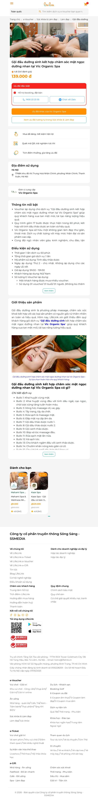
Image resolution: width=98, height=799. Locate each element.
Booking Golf (57, 689)
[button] (32, 51)
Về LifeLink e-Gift (19, 565)
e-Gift (13, 763)
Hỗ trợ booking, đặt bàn (30, 92)
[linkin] (19, 615)
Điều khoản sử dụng (21, 581)
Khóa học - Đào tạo (60, 718)
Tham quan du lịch (60, 735)
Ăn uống (14, 698)
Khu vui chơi (31, 739)
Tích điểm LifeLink (20, 594)
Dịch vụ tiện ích (58, 707)
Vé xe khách (64, 750)
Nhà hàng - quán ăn (20, 703)
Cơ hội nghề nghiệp (20, 577)
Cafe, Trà (35, 703)
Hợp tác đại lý (58, 557)
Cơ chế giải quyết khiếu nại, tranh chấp (69, 600)
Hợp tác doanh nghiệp (63, 553)
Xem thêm (49, 291)
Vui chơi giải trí (18, 735)
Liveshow (15, 753)
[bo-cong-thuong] (18, 638)
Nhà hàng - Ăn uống (20, 767)
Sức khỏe (24, 720)
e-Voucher (15, 680)
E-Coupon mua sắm (65, 701)
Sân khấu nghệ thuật (33, 743)
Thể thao (26, 753)
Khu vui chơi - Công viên (22, 689)
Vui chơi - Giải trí (18, 684)
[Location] (23, 12)
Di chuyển (55, 746)
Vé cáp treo (78, 750)
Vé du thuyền (71, 739)
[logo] (49, 4)
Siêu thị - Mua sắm (59, 776)
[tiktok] (27, 615)
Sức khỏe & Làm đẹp (20, 716)
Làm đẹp (14, 720)
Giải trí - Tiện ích (58, 780)
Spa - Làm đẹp (17, 780)
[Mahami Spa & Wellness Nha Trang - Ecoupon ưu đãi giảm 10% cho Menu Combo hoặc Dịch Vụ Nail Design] (19, 480)
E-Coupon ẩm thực (59, 697)
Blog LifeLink (17, 573)
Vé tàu (53, 750)
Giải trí (13, 692)
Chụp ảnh (41, 689)
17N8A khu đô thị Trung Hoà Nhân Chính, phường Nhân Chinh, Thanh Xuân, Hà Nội (50, 175)
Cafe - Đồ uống (18, 776)
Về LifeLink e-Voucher (21, 561)
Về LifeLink (16, 553)
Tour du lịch (56, 739)
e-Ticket (14, 731)
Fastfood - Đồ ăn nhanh (22, 772)
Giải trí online (25, 692)
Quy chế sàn (57, 594)
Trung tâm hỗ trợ (19, 590)
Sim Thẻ (83, 739)
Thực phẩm (27, 706)
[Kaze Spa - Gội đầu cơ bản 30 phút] (39, 480)
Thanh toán (16, 606)
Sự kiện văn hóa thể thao (23, 749)
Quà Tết (54, 711)
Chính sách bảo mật (61, 590)
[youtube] (23, 615)
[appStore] (37, 631)
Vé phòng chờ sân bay (72, 753)
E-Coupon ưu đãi (58, 693)
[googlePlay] (37, 624)
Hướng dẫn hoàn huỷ (21, 602)
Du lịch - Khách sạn (60, 684)
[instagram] (15, 615)
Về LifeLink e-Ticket (20, 557)
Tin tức (13, 569)
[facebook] (11, 615)
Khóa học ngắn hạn (60, 722)
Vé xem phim (17, 739)
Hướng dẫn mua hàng (22, 598)
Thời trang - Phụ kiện (69, 711)
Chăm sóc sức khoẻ (60, 767)
